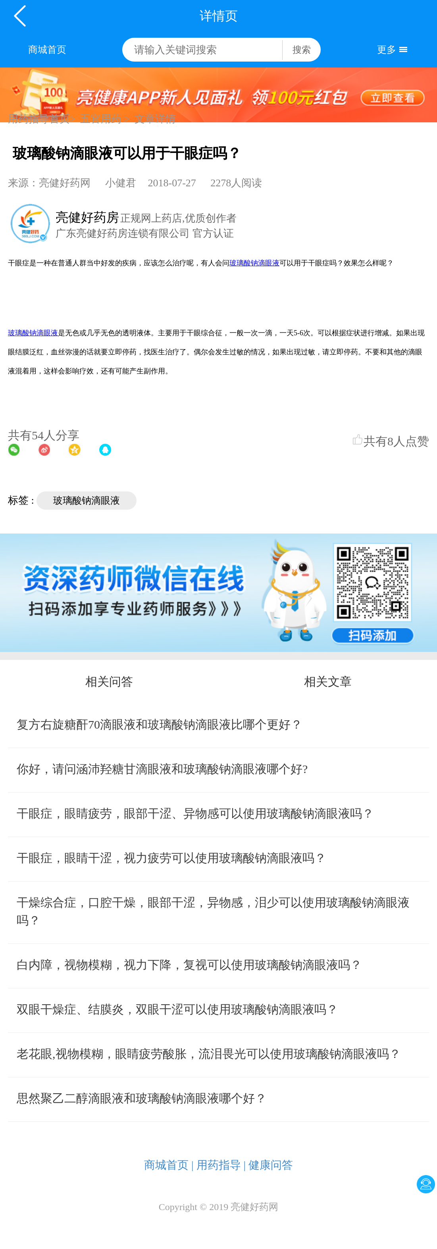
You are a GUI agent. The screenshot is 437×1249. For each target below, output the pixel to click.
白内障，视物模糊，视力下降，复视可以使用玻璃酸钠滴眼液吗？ (189, 964)
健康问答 (270, 1165)
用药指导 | (221, 1165)
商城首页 (47, 49)
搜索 (302, 50)
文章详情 (155, 119)
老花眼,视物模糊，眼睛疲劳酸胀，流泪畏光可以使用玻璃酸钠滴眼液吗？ (209, 1053)
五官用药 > (105, 119)
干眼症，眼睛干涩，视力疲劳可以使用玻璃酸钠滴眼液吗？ (171, 857)
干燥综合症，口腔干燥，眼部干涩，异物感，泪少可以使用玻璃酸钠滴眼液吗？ (213, 911)
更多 (386, 49)
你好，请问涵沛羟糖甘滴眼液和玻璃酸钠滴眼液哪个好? (162, 768)
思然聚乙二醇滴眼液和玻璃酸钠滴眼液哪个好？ (142, 1098)
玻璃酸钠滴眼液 (86, 500)
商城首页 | (169, 1165)
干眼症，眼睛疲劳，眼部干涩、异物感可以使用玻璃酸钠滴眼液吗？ (195, 813)
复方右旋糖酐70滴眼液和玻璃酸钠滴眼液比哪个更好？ (159, 724)
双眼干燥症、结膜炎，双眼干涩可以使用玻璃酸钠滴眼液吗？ (177, 1009)
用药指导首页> (42, 119)
